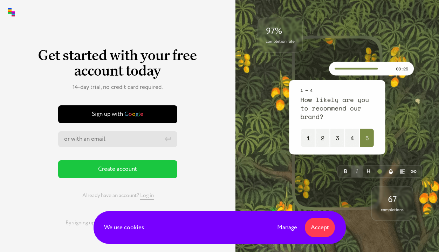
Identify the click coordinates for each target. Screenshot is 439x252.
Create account (117, 169)
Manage (287, 227)
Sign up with (117, 114)
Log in (147, 195)
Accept (320, 227)
